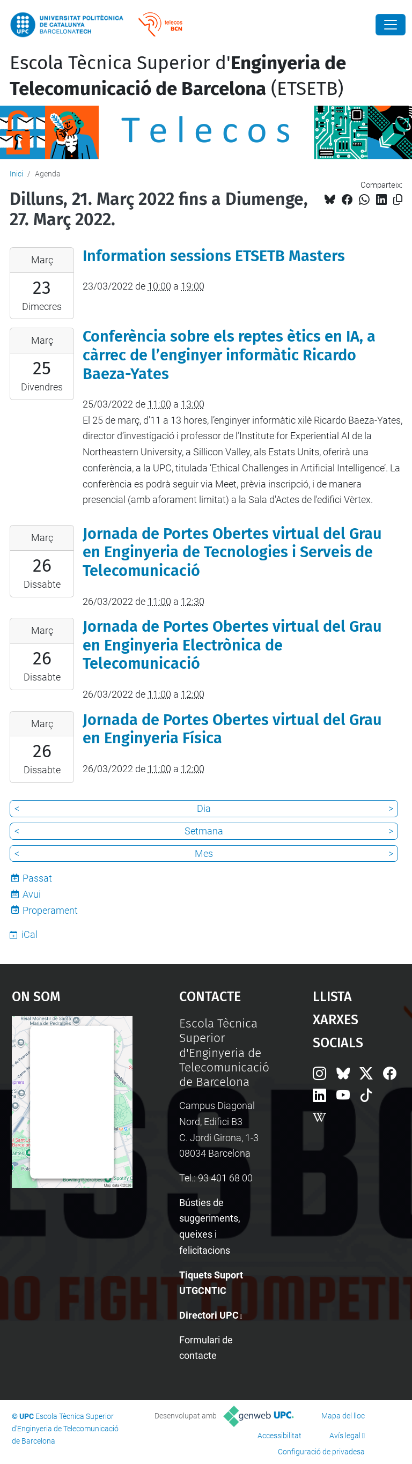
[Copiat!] (397, 200)
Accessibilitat (279, 1435)
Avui (32, 894)
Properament (50, 910)
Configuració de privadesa (321, 1451)
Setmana (204, 831)
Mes (204, 853)
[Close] (391, 24)
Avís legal (344, 1435)
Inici (16, 173)
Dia (204, 808)
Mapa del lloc (343, 1415)
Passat (37, 878)
